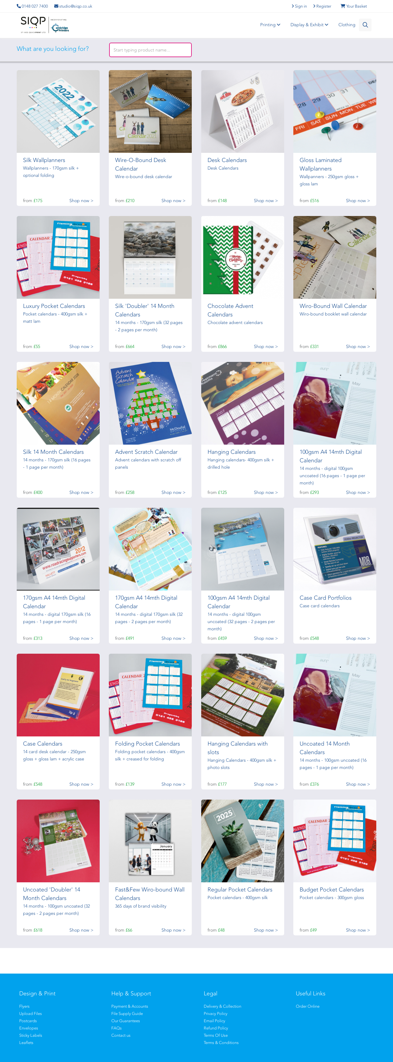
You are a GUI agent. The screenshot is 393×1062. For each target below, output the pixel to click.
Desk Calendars (227, 160)
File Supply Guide (127, 1013)
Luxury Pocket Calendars (54, 306)
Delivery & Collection (222, 1006)
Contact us (121, 1035)
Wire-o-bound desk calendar (143, 176)
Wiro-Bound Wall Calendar (333, 306)
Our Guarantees (125, 1020)
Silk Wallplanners (44, 160)
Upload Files (30, 1013)
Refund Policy (216, 1028)
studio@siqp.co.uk (73, 6)
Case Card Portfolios (326, 597)
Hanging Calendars (232, 451)
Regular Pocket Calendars (240, 889)
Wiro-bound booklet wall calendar (333, 314)
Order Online (308, 1006)
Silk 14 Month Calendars (53, 451)
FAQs (116, 1028)
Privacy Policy (215, 1013)
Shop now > (81, 200)
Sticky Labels (30, 1035)
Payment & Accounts (129, 1006)
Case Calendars (42, 743)
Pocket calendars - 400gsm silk (238, 897)
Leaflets (26, 1042)
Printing (271, 24)
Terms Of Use (216, 1035)
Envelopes (28, 1028)
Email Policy (214, 1020)
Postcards (28, 1020)
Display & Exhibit (310, 24)
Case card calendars (320, 606)
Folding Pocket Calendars (147, 743)
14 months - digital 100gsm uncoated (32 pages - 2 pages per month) (241, 622)
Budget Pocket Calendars (332, 889)
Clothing (346, 24)
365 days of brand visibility (140, 906)
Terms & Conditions (221, 1042)
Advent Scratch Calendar (146, 451)
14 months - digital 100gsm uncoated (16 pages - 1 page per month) (332, 476)
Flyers (24, 1006)
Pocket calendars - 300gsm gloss (332, 897)
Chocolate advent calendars (235, 322)
